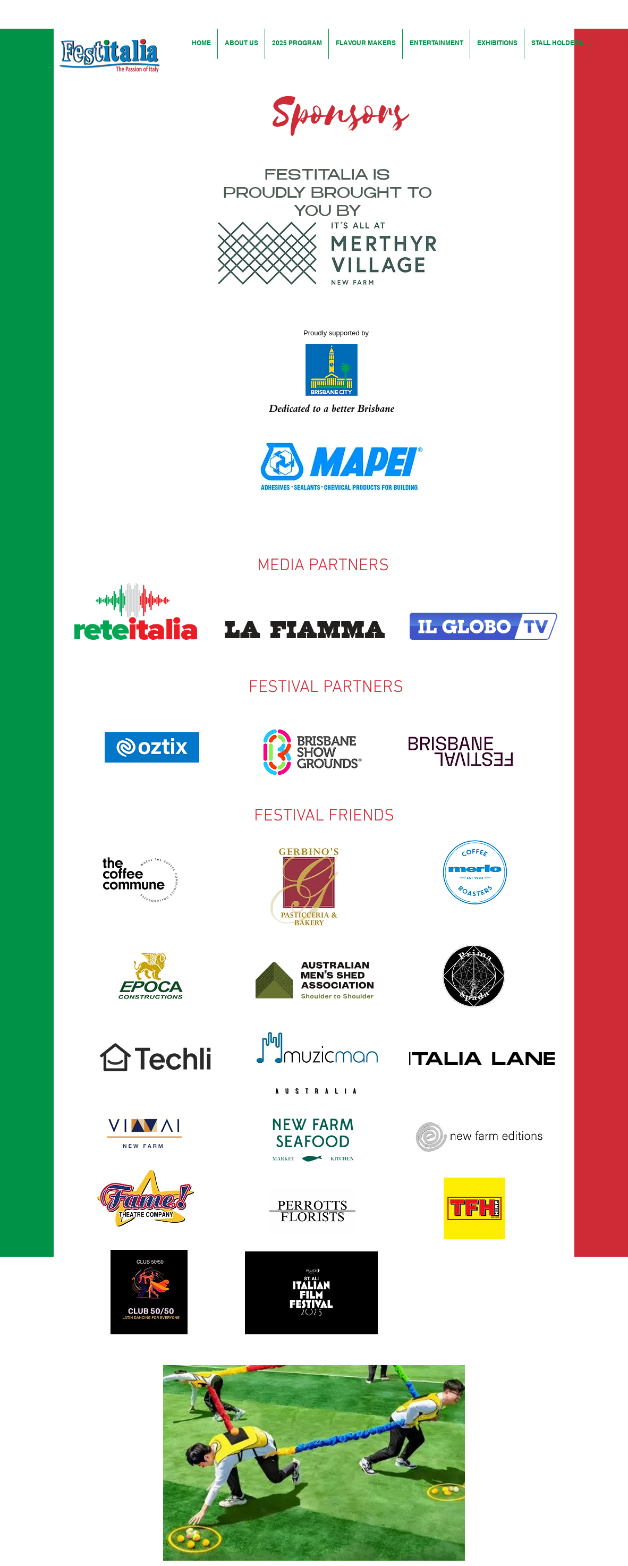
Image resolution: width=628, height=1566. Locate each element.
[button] (314, 1463)
